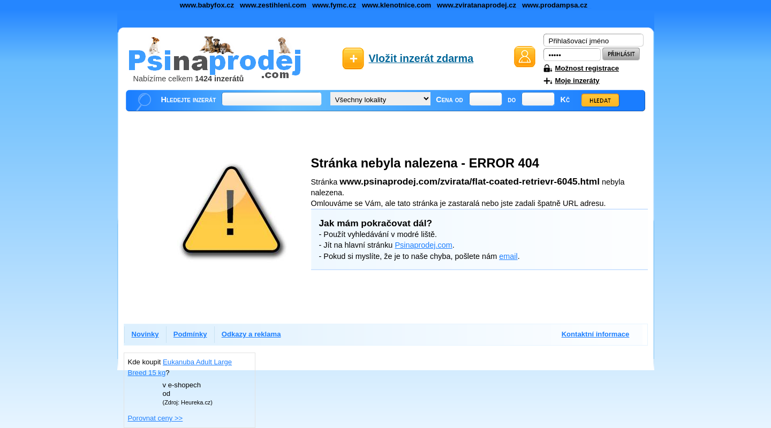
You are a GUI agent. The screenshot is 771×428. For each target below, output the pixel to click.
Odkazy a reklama (251, 334)
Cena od (449, 99)
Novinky (145, 334)
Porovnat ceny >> (155, 418)
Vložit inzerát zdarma (421, 58)
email (508, 256)
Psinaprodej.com (423, 245)
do (512, 99)
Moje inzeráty (577, 81)
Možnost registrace (587, 68)
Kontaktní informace (596, 334)
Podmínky (190, 334)
